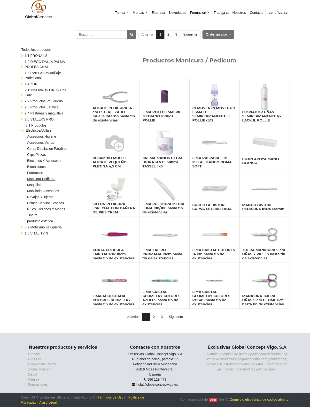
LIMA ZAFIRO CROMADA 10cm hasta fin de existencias (162, 254)
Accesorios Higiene (41, 136)
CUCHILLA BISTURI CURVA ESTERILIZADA (212, 207)
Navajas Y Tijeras (40, 197)
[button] (218, 34)
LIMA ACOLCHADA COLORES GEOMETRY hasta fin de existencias (113, 300)
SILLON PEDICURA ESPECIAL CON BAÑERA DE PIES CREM (114, 208)
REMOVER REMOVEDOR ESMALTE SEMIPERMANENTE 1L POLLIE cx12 (213, 114)
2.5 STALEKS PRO (39, 119)
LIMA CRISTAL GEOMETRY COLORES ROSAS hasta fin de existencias (211, 298)
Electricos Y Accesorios (44, 161)
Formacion (35, 173)
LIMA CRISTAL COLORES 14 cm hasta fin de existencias (213, 254)
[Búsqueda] (131, 34)
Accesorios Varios (40, 142)
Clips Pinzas (36, 155)
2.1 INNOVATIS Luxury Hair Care (45, 92)
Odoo (213, 399)
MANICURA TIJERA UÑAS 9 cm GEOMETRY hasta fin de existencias (263, 300)
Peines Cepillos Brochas (45, 203)
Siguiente (190, 34)
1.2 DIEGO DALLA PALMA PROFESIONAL (45, 64)
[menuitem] (122, 12)
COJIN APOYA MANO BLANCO (260, 161)
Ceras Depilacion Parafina (47, 149)
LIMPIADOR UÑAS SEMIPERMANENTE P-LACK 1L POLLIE (261, 116)
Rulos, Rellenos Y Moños (46, 209)
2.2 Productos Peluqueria (44, 101)
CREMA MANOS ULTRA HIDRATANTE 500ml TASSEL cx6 (162, 162)
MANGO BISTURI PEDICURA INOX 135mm (263, 207)
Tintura (32, 215)
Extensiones (36, 167)
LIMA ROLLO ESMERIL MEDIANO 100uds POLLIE (161, 116)
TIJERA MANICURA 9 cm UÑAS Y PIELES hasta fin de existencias (263, 254)
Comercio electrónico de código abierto (259, 399)
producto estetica (40, 221)
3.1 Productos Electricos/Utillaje (39, 127)
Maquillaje (34, 185)
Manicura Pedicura (41, 179)
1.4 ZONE (32, 84)
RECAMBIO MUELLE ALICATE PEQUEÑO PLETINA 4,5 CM (110, 162)
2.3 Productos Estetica (42, 107)
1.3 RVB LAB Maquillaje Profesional (43, 75)
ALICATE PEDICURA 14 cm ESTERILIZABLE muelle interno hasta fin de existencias (114, 114)
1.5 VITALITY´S (36, 233)
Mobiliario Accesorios (43, 191)
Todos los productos (36, 50)
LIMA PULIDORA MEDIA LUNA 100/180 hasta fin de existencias (163, 208)
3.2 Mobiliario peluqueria (43, 227)
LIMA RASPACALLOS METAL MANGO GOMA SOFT (212, 162)
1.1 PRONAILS (36, 56)
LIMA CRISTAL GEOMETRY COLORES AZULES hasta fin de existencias (161, 298)
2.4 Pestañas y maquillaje (44, 113)
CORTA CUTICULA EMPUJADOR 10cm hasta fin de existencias (113, 254)
